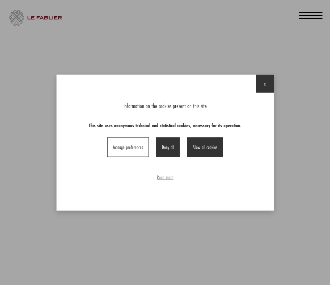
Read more (165, 177)
